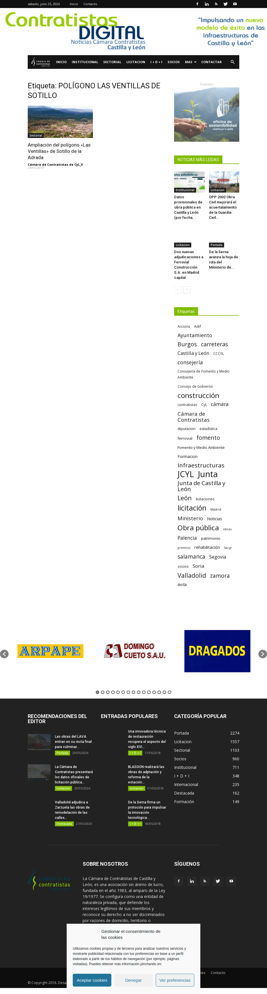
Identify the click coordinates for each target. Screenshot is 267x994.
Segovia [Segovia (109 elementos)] (217, 557)
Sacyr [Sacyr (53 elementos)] (228, 548)
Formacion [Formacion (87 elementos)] (188, 456)
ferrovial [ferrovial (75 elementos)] (185, 438)
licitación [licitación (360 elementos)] (192, 508)
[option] (50, 651)
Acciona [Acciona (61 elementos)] (184, 326)
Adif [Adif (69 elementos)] (197, 326)
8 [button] (133, 692)
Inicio (74, 4)
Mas (191, 62)
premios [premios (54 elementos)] (184, 547)
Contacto (90, 4)
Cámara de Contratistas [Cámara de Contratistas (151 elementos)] (194, 417)
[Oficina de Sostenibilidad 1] (206, 114)
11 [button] (149, 692)
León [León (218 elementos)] (185, 498)
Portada (216, 245)
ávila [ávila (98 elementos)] (182, 584)
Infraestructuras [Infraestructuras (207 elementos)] (201, 465)
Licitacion (135, 62)
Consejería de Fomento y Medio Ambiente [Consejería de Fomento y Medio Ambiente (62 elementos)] (204, 374)
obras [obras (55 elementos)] (227, 529)
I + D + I (156, 62)
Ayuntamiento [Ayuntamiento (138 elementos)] (195, 335)
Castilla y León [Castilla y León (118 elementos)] (193, 353)
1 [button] (97, 692)
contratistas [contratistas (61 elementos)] (187, 404)
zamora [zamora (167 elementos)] (220, 576)
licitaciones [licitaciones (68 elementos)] (205, 499)
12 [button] (154, 692)
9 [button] (138, 692)
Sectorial (112, 62)
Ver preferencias (174, 980)
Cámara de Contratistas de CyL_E (55, 164)
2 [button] (102, 692)
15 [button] (169, 692)
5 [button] (118, 692)
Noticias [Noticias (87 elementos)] (214, 518)
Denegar (133, 980)
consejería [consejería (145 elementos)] (190, 362)
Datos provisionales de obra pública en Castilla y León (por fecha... (188, 207)
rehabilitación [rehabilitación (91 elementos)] (207, 547)
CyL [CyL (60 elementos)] (204, 404)
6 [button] (123, 692)
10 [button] (144, 692)
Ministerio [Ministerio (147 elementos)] (190, 518)
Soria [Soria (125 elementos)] (198, 566)
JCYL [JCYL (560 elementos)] (186, 474)
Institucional (85, 62)
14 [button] (164, 692)
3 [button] (107, 692)
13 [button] (159, 692)
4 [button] (113, 692)
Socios (174, 62)
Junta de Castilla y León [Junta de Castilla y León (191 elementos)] (201, 486)
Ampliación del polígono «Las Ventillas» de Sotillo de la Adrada (59, 151)
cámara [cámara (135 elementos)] (220, 404)
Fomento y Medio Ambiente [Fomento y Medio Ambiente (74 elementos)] (201, 447)
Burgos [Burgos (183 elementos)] (187, 344)
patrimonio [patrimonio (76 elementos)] (210, 538)
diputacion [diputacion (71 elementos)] (187, 428)
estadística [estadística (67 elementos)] (208, 428)
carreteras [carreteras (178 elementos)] (214, 344)
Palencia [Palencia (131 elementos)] (187, 538)
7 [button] (128, 692)
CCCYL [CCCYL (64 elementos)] (218, 353)
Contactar (211, 62)
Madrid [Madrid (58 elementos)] (215, 509)
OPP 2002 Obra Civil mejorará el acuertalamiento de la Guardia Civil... (223, 207)
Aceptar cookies (92, 980)
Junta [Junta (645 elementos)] (208, 474)
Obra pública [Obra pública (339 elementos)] (198, 528)
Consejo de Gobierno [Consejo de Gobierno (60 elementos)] (195, 386)
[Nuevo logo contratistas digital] (133, 31)
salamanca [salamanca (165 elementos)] (191, 557)
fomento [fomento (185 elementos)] (208, 438)
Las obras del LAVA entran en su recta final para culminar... (73, 742)
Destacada (64, 824)
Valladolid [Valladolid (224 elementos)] (192, 575)
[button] (232, 62)
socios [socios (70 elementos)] (183, 566)
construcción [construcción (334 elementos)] (198, 395)
